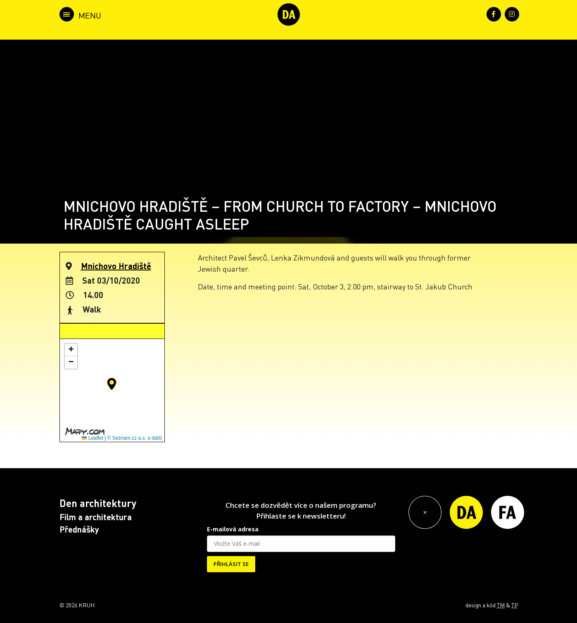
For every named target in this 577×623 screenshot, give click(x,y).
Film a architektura (95, 517)
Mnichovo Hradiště (116, 266)
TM (501, 605)
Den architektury (97, 503)
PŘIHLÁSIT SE (231, 564)
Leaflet (92, 438)
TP (514, 605)
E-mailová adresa (233, 529)
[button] (111, 384)
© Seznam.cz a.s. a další (134, 438)
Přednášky (79, 529)
